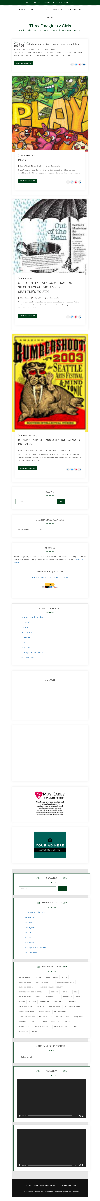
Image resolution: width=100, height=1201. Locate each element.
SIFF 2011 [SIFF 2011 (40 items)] (55, 1022)
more (65, 577)
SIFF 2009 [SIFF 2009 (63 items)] (43, 1022)
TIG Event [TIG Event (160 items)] (23, 1031)
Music (34, 10)
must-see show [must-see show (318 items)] (25, 1007)
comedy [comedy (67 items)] (54, 992)
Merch (50, 18)
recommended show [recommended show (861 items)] (60, 1017)
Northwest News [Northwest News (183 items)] (26, 1012)
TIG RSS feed (27, 658)
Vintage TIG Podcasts (32, 653)
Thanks (47, 2)
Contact (57, 10)
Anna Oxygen (26, 155)
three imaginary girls (29, 450)
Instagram (26, 632)
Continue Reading (23, 63)
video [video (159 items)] (34, 1031)
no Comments (50, 49)
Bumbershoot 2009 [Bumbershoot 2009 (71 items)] (27, 987)
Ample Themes (71, 1191)
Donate (37, 2)
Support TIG (74, 10)
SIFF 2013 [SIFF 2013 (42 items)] (67, 1022)
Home (22, 10)
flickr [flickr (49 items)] (22, 1002)
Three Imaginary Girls (50, 26)
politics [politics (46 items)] (43, 1017)
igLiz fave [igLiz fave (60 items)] (44, 1002)
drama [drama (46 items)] (38, 997)
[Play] (20, 1116)
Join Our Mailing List (32, 617)
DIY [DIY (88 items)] (75, 992)
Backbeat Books (22, 42)
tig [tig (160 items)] (75, 1027)
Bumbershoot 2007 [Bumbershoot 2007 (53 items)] (44, 982)
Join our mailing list (63, 2)
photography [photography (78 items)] (60, 1012)
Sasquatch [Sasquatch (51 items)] (78, 1017)
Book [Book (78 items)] (64, 977)
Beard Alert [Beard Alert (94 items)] (24, 977)
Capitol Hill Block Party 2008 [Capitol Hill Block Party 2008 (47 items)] (33, 992)
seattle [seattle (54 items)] (22, 1022)
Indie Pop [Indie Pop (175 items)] (72, 1002)
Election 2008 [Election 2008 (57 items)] (52, 997)
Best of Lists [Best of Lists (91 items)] (52, 977)
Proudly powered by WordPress (39, 1191)
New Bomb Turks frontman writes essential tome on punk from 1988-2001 (47, 45)
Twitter (25, 627)
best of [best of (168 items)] (38, 977)
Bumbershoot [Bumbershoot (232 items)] (25, 982)
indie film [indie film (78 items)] (58, 1002)
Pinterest (26, 647)
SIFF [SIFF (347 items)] (32, 1022)
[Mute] (80, 1116)
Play (22, 160)
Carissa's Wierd (27, 436)
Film (45, 10)
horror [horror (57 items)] (32, 1002)
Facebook (26, 622)
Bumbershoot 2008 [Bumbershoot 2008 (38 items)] (65, 982)
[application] (51, 1098)
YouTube (25, 637)
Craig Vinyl (25, 166)
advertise (46, 577)
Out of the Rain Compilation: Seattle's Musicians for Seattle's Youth (45, 287)
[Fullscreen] (83, 1116)
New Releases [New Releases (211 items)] (55, 1007)
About (28, 2)
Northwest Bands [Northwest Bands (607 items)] (73, 1007)
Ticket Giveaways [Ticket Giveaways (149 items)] (62, 1027)
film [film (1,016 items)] (78, 997)
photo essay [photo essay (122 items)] (44, 1012)
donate (35, 577)
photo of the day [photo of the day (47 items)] (27, 1017)
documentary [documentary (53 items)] (25, 997)
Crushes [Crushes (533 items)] (66, 992)
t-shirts (57, 577)
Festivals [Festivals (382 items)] (67, 997)
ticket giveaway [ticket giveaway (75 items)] (42, 1027)
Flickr (24, 642)
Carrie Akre (25, 279)
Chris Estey (20, 49)
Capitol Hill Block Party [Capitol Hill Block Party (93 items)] (51, 987)
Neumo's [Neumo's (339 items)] (40, 1007)
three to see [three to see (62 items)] (25, 1027)
